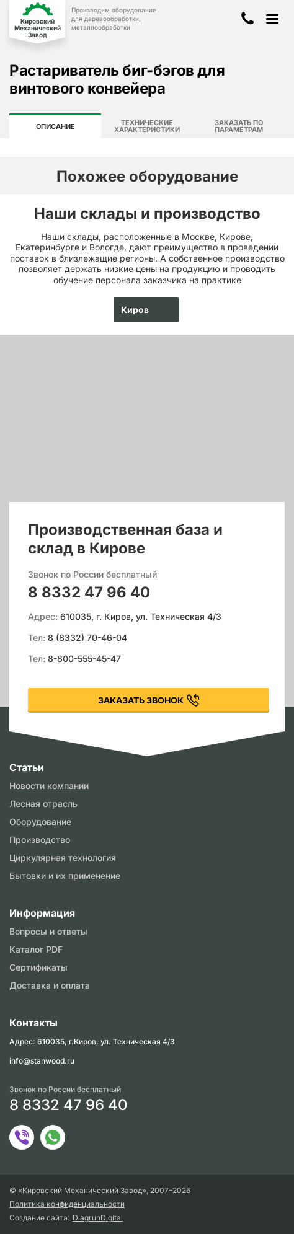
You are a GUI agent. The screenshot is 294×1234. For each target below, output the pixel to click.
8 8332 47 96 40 (89, 592)
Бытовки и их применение (64, 875)
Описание (55, 126)
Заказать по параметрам (239, 126)
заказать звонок (141, 700)
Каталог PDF (36, 949)
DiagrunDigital (98, 1218)
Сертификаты (38, 967)
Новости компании (49, 785)
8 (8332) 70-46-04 (87, 637)
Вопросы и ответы (48, 931)
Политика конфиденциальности (67, 1204)
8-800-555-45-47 (84, 658)
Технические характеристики (147, 126)
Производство (39, 839)
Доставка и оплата (49, 985)
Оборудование (40, 821)
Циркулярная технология (62, 857)
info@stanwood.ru (41, 1060)
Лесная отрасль (43, 803)
